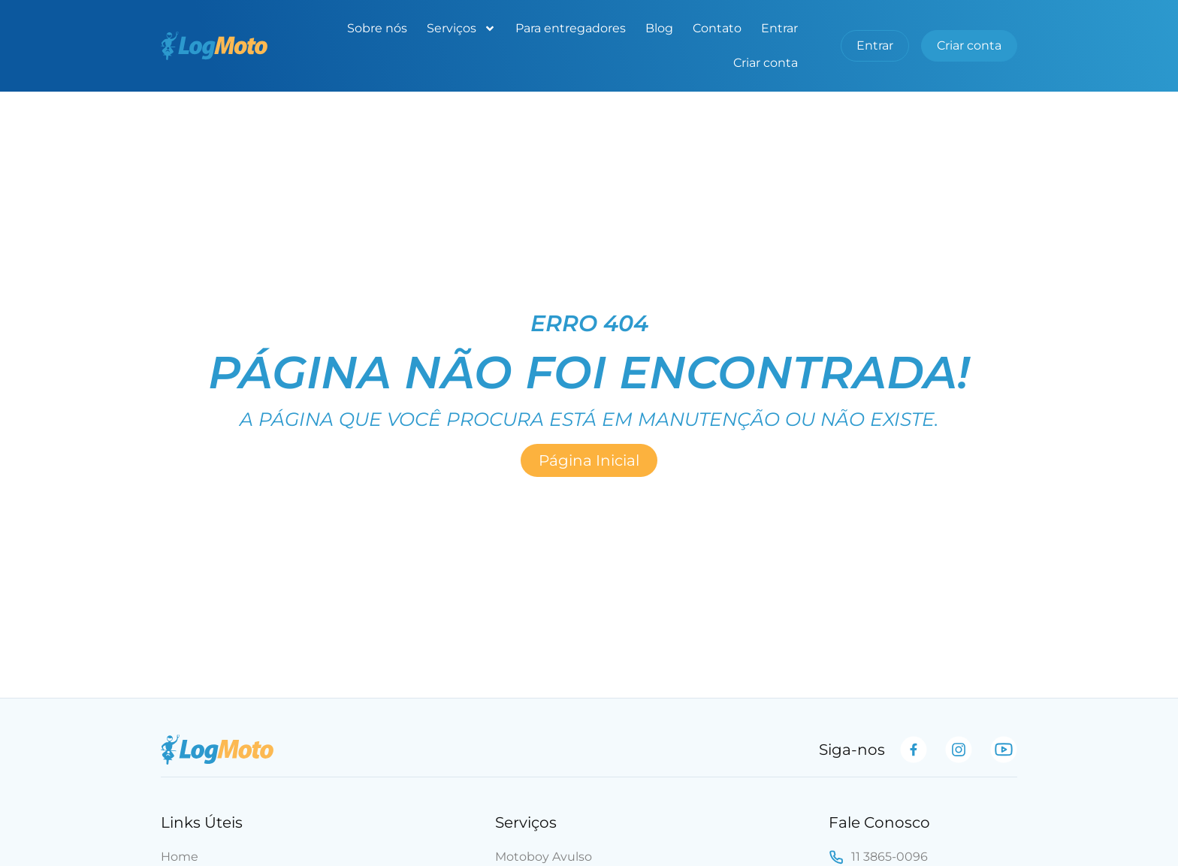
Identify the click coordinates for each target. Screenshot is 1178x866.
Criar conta (765, 63)
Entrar (779, 28)
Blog (659, 28)
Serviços (461, 28)
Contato (717, 28)
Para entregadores (570, 28)
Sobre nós (377, 28)
